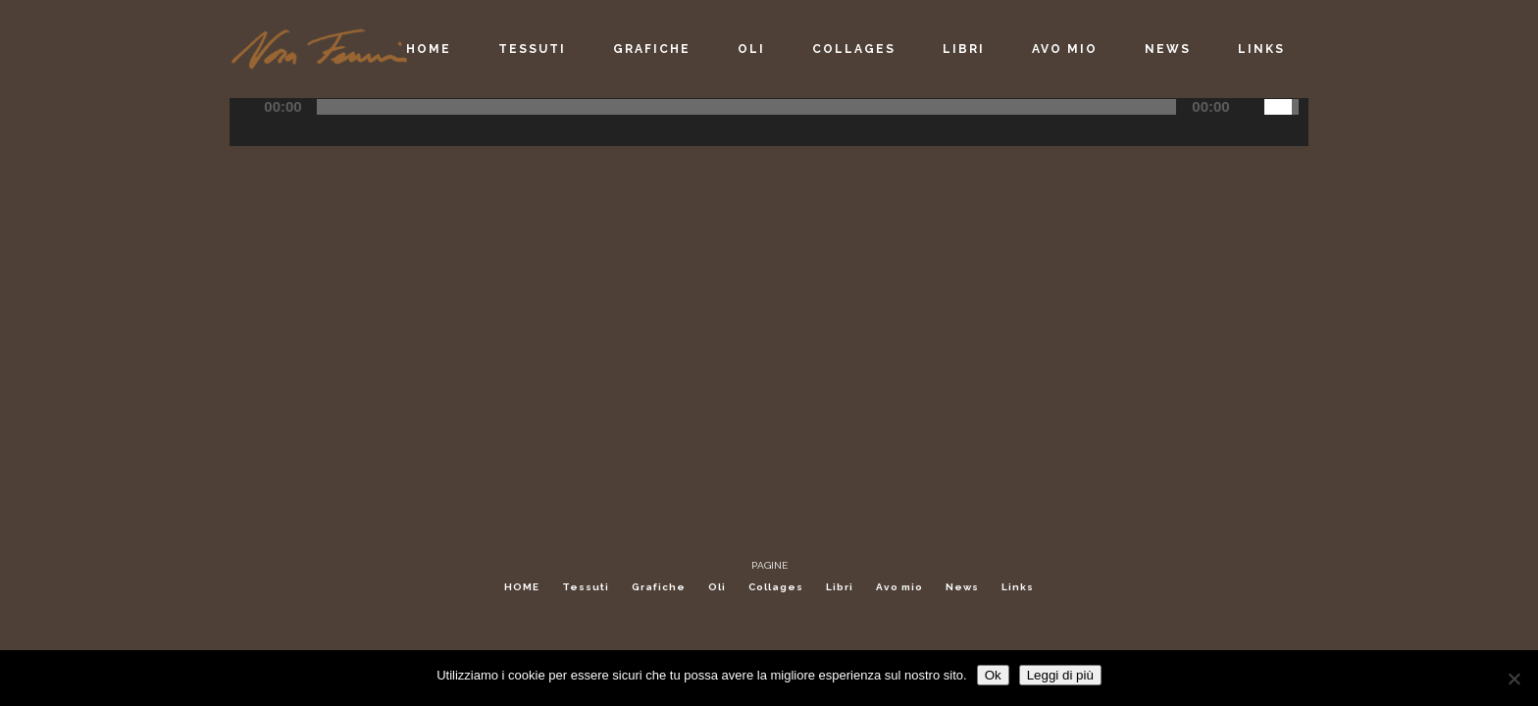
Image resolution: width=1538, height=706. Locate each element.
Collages (775, 586)
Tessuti (585, 586)
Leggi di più (1060, 675)
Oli (717, 586)
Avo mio (899, 586)
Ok (993, 675)
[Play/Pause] (251, 107)
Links (1017, 586)
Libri (839, 586)
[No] (1513, 678)
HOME (521, 586)
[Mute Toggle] (1248, 107)
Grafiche (659, 586)
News (962, 586)
